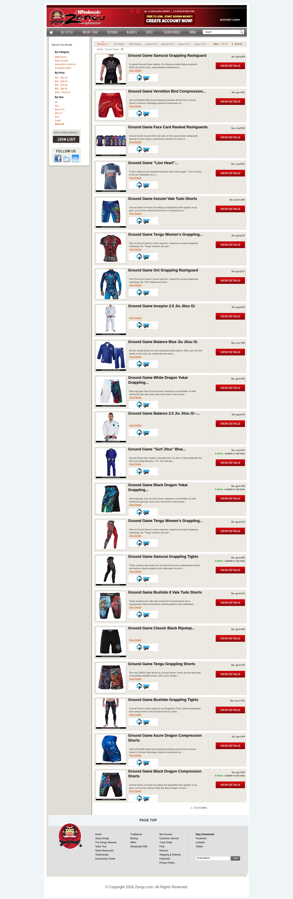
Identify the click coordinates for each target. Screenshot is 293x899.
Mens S (58, 113)
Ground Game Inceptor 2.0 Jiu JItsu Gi (161, 306)
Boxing (134, 838)
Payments (165, 858)
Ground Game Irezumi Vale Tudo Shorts (162, 199)
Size (57, 117)
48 (226, 44)
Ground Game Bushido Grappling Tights (163, 700)
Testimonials (102, 854)
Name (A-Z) (184, 44)
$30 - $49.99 (61, 81)
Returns (164, 850)
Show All (59, 124)
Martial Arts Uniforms (65, 64)
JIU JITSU (67, 32)
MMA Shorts (61, 57)
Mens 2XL (60, 109)
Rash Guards (61, 60)
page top (148, 820)
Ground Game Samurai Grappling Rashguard (167, 55)
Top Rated (119, 44)
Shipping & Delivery (170, 854)
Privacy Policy (167, 862)
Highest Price (167, 44)
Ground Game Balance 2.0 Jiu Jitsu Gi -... (164, 413)
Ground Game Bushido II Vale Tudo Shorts (165, 592)
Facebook (201, 838)
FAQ (162, 846)
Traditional (136, 834)
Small (58, 120)
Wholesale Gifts (139, 846)
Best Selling (135, 44)
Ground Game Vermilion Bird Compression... (167, 91)
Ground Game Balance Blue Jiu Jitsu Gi (162, 342)
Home (98, 834)
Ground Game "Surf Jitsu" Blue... (157, 449)
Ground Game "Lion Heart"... (153, 163)
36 (223, 44)
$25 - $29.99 (61, 77)
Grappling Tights (63, 68)
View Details (135, 70)
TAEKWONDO (171, 32)
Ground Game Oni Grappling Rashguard (163, 270)
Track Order (166, 842)
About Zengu (102, 838)
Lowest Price (151, 44)
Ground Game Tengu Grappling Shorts (161, 664)
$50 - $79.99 (61, 85)
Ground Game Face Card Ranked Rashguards (168, 127)
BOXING (112, 32)
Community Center (105, 858)
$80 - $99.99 (61, 88)
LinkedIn (200, 842)
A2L (57, 106)
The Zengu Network (106, 842)
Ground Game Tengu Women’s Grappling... (165, 234)
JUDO (149, 32)
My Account (166, 834)
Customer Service (169, 838)
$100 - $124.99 (62, 92)
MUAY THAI (90, 32)
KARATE (132, 32)
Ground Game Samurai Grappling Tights (163, 557)
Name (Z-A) (200, 44)
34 (56, 102)
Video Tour (101, 846)
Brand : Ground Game (110, 49)
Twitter (199, 846)
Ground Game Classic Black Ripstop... (161, 628)
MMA (193, 32)
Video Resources (104, 850)
